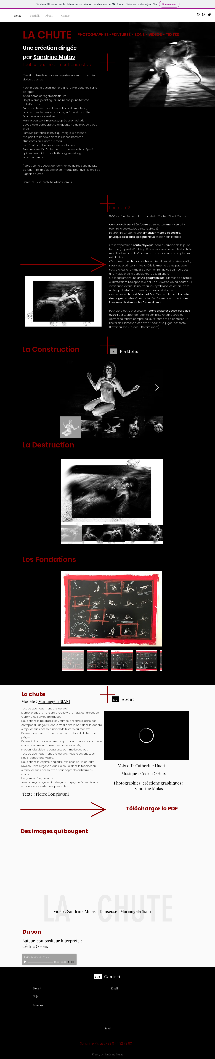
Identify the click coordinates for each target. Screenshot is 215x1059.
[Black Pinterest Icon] (198, 14)
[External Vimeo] (146, 735)
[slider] (73, 962)
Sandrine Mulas (54, 57)
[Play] (25, 962)
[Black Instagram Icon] (204, 14)
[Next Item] (157, 387)
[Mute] (69, 962)
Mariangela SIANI (54, 701)
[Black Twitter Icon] (209, 14)
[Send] (108, 1028)
